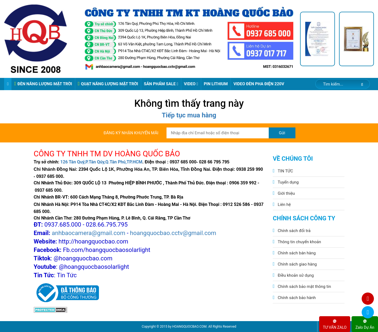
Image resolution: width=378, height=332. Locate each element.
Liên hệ (284, 204)
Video (191, 83)
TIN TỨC (285, 171)
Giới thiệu (286, 193)
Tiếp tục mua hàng (189, 115)
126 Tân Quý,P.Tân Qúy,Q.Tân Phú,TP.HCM (101, 162)
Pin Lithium (216, 83)
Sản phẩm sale (161, 83)
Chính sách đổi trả (294, 230)
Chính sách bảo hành (297, 297)
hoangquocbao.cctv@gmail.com (173, 233)
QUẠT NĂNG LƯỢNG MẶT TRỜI (108, 83)
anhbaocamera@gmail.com (88, 233)
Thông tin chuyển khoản (299, 241)
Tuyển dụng (288, 182)
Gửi (282, 132)
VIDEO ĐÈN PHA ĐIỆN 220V (259, 83)
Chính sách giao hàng (297, 264)
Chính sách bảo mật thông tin (304, 286)
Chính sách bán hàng (297, 253)
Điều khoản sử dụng (296, 275)
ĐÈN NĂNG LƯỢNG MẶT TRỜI (43, 83)
